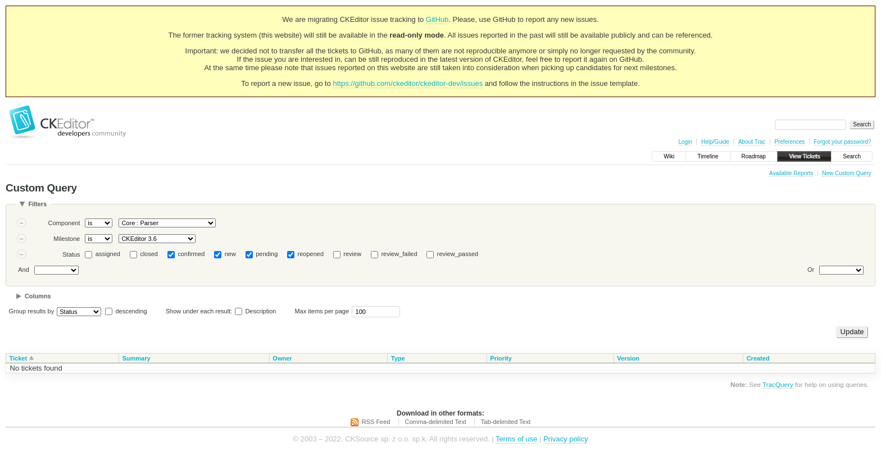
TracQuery (777, 384)
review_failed (399, 253)
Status (71, 254)
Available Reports (791, 173)
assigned (108, 253)
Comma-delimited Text (435, 421)
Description (255, 311)
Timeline (707, 156)
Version (628, 358)
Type (398, 358)
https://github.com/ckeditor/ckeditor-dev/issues (408, 83)
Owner (282, 358)
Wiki (669, 156)
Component (64, 223)
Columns (38, 296)
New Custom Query (846, 173)
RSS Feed (376, 421)
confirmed (191, 253)
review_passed (457, 253)
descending (131, 311)
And (23, 269)
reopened (311, 253)
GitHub (437, 19)
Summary (136, 358)
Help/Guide (715, 142)
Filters (37, 203)
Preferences (789, 142)
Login (685, 142)
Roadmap (754, 156)
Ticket (19, 358)
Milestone (66, 238)
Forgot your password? (842, 142)
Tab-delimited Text (505, 421)
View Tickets (804, 156)
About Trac (751, 142)
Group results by (32, 311)
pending (267, 253)
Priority (501, 358)
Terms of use (516, 439)
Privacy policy (565, 439)
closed (149, 253)
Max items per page (321, 311)
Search (852, 156)
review (352, 253)
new (230, 253)
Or (810, 269)
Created (758, 358)
